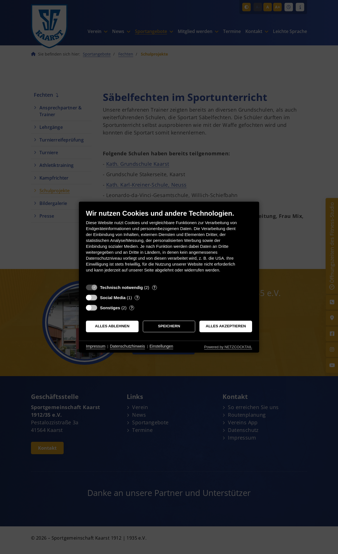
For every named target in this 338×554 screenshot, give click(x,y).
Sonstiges (110, 307)
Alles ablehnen (112, 326)
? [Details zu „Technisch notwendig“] (154, 287)
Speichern (169, 326)
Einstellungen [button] (161, 346)
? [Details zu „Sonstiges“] (132, 308)
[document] (169, 245)
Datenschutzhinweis (127, 346)
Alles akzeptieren (226, 326)
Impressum (95, 346)
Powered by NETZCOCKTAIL (228, 347)
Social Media (113, 297)
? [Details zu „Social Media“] (137, 297)
